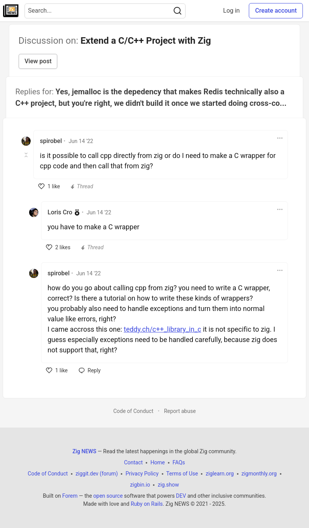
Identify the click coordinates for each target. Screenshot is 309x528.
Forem (69, 496)
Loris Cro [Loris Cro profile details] (60, 212)
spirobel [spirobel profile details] (51, 141)
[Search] (177, 11)
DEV (181, 496)
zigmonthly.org (259, 473)
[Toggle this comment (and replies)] (26, 155)
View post (38, 61)
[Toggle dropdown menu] (280, 138)
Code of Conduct (133, 411)
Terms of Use (182, 473)
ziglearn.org (219, 473)
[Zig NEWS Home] (10, 10)
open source (108, 496)
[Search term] (105, 10)
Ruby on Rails (147, 504)
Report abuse (180, 411)
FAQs (179, 462)
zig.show (168, 485)
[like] (49, 186)
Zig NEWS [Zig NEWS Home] (84, 451)
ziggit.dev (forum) (97, 473)
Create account (276, 10)
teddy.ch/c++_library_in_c (162, 329)
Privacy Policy (141, 473)
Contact (133, 462)
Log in (231, 10)
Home (157, 462)
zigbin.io (140, 485)
